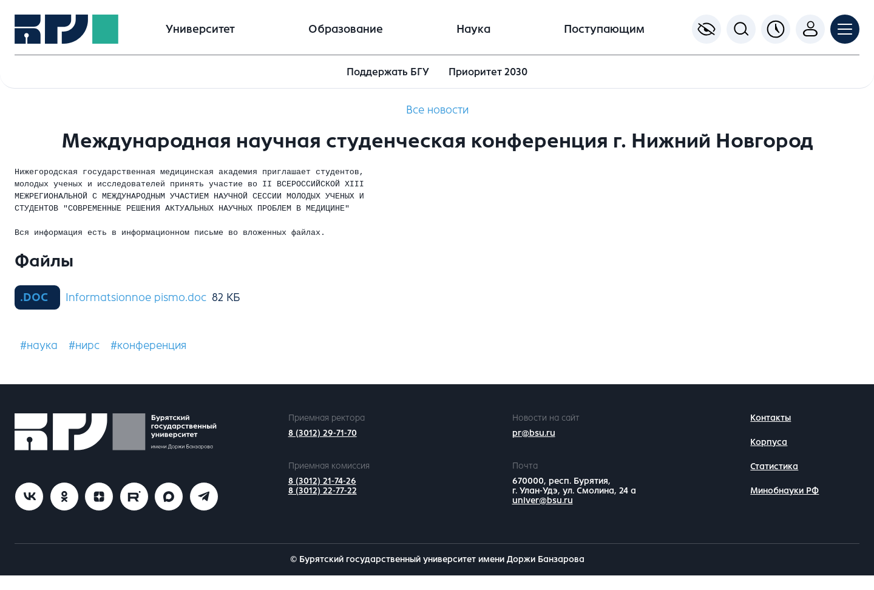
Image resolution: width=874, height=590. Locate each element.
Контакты (770, 432)
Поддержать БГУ (388, 72)
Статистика (774, 481)
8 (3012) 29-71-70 (322, 447)
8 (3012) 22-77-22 (322, 505)
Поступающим (604, 29)
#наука (39, 360)
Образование (345, 29)
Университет (200, 29)
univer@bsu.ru (542, 515)
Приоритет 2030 (488, 72)
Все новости (437, 110)
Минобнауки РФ (784, 505)
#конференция (148, 360)
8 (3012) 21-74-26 (322, 495)
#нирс (84, 360)
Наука (473, 29)
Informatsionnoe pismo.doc (136, 312)
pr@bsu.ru (533, 447)
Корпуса (768, 456)
